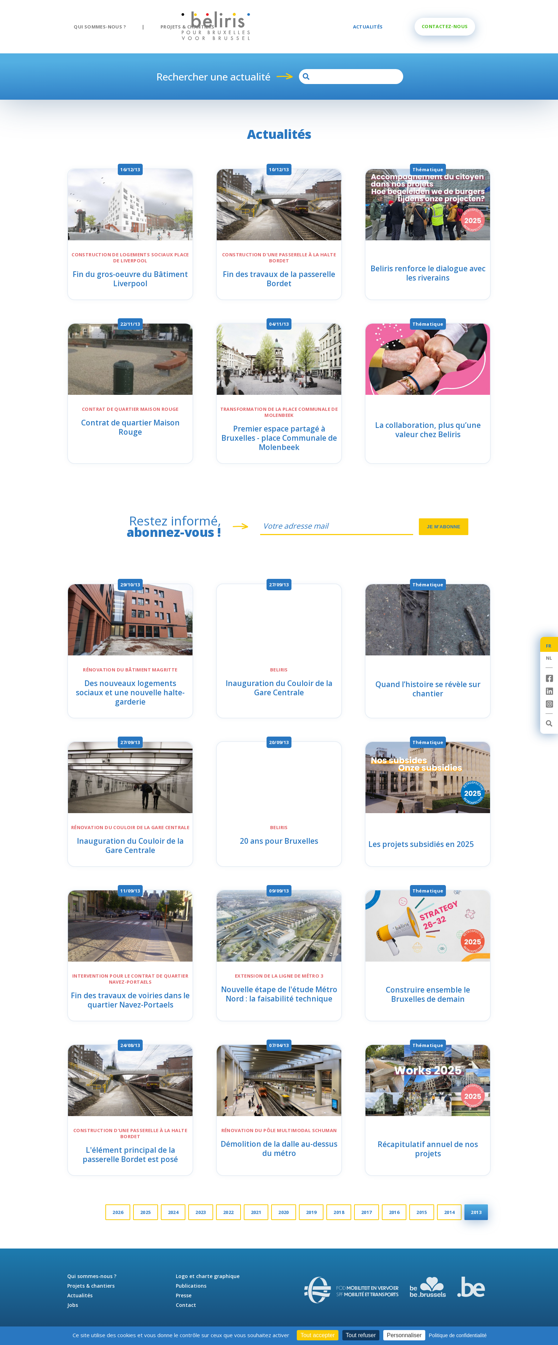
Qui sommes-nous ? (100, 26)
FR (549, 646)
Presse (183, 1295)
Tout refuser (361, 1335)
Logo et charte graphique (207, 1276)
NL (549, 658)
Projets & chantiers (187, 26)
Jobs (72, 1305)
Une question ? (444, 26)
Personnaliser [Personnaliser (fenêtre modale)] (404, 1335)
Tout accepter (317, 1335)
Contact (186, 1305)
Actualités (368, 26)
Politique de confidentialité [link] (458, 1335)
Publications (191, 1285)
